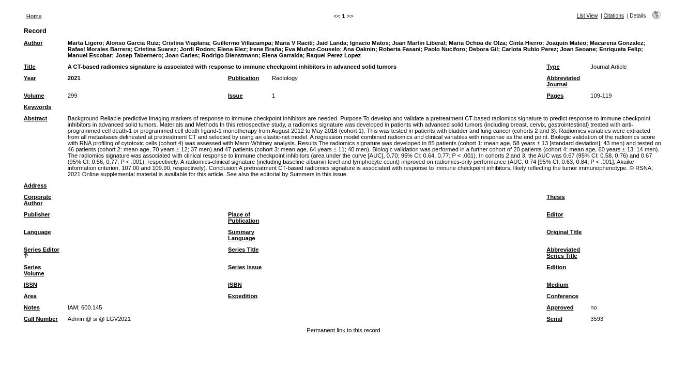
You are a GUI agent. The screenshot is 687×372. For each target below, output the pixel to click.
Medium (557, 285)
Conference (562, 296)
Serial (554, 319)
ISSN (30, 285)
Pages (554, 95)
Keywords (37, 107)
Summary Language (241, 235)
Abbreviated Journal (563, 81)
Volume (34, 95)
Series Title (243, 249)
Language (37, 232)
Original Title (564, 232)
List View (587, 16)
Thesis (555, 197)
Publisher (37, 214)
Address (35, 185)
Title (30, 67)
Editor (554, 214)
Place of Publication (243, 217)
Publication (243, 78)
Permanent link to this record (343, 330)
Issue (235, 95)
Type (552, 67)
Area (30, 296)
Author (33, 43)
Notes (32, 307)
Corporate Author (37, 200)
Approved (559, 307)
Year (30, 78)
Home (34, 16)
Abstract (35, 118)
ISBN (235, 285)
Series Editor (41, 249)
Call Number (41, 319)
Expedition (242, 296)
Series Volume (34, 270)
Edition (556, 267)
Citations (613, 16)
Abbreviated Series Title (563, 252)
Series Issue (245, 267)
